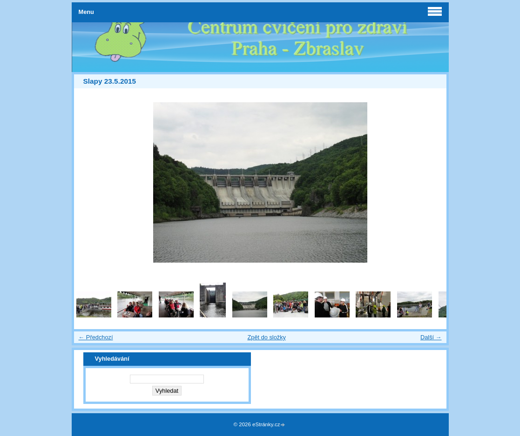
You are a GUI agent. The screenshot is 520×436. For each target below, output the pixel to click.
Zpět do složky (266, 337)
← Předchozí (96, 337)
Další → (431, 337)
